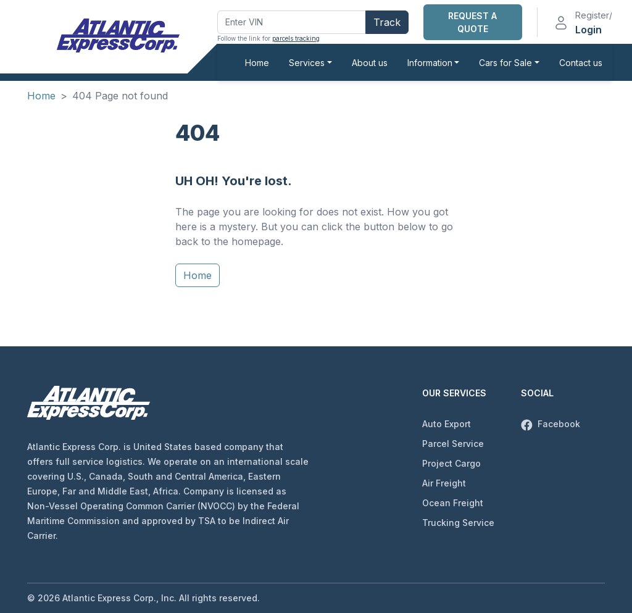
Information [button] (429, 62)
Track (387, 22)
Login (588, 29)
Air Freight (444, 483)
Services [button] (307, 62)
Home (257, 62)
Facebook (550, 424)
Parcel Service (453, 443)
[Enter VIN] (291, 22)
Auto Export (446, 424)
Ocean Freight (452, 503)
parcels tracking (296, 38)
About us (370, 62)
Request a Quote (472, 22)
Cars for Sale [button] (505, 62)
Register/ (593, 15)
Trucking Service (458, 522)
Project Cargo (451, 463)
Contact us (580, 62)
